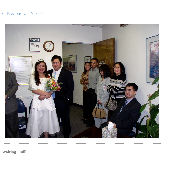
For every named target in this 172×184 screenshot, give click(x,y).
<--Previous (12, 13)
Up (26, 13)
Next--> (37, 13)
